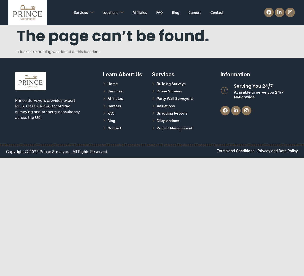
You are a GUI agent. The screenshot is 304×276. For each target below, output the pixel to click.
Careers (196, 12)
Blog (176, 12)
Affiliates (138, 12)
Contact (218, 12)
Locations (110, 12)
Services (80, 12)
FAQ (158, 12)
